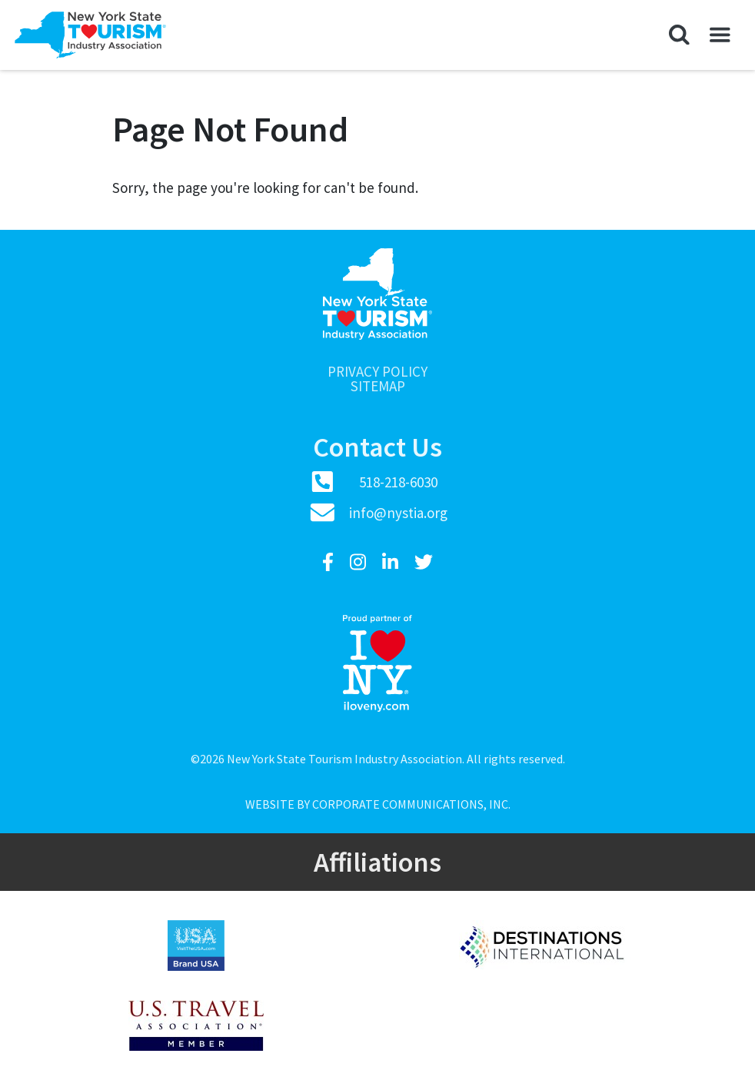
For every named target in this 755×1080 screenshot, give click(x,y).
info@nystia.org (398, 512)
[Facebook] (330, 562)
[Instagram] (360, 562)
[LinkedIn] (392, 562)
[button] (679, 35)
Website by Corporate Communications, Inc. (378, 804)
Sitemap (378, 386)
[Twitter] (423, 562)
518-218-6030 (398, 482)
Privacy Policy (377, 371)
